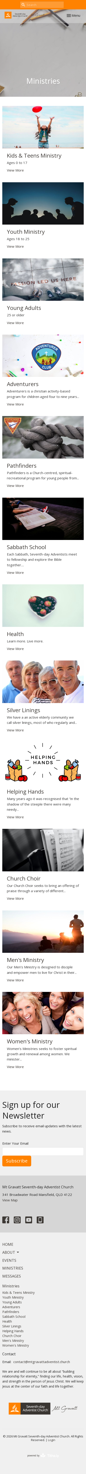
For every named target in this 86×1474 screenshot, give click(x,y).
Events (9, 1260)
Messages (11, 1276)
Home (7, 1244)
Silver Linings (11, 1326)
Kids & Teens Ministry (18, 1292)
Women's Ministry (15, 1345)
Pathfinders (10, 1312)
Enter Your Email (15, 1143)
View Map (10, 1200)
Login (51, 1440)
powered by (43, 1455)
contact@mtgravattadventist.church (41, 1361)
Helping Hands (13, 1331)
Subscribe (17, 1161)
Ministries (12, 1268)
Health (7, 1321)
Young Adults (12, 1302)
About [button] (11, 1252)
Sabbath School (13, 1316)
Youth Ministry (13, 1297)
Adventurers (11, 1307)
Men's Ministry (13, 1340)
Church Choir (11, 1336)
